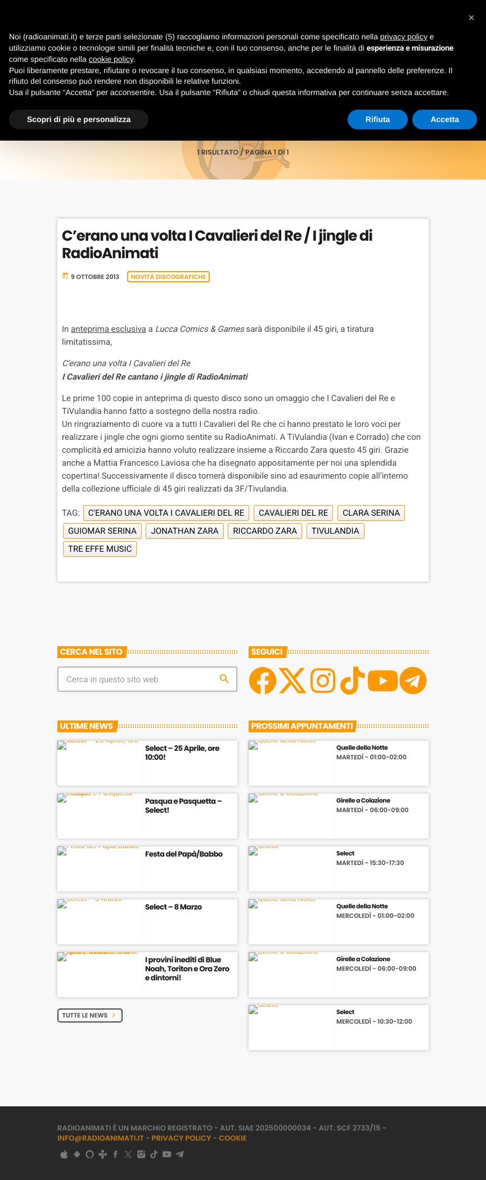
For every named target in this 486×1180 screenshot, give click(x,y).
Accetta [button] (444, 119)
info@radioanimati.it (100, 1138)
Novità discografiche (168, 276)
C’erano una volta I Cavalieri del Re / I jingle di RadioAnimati (217, 245)
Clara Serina (371, 513)
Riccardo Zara (265, 531)
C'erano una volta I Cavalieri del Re (166, 513)
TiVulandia (335, 531)
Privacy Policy (182, 1138)
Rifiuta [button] (378, 119)
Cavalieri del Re (293, 513)
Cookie (233, 1138)
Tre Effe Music (100, 549)
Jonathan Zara (184, 531)
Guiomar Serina (102, 531)
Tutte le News (90, 1015)
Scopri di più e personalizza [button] (78, 119)
